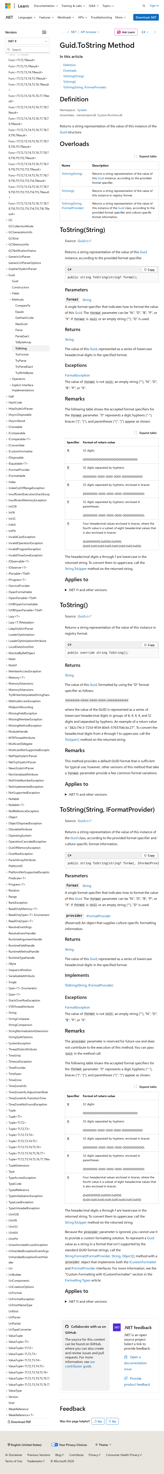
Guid (63, 132)
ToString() (69, 82)
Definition (69, 65)
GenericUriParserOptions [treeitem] (25, 263)
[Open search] (144, 6)
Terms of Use (13, 1461)
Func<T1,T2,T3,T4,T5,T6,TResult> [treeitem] (29, 87)
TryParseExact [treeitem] (24, 366)
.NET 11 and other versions (88, 589)
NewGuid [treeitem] (21, 324)
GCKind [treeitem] (13, 238)
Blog (58, 1455)
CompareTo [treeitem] (22, 305)
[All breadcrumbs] (63, 32)
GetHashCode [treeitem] (24, 318)
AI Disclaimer (13, 1455)
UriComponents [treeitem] (19, 1280)
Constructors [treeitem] (20, 287)
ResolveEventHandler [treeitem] (22, 933)
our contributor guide (80, 1363)
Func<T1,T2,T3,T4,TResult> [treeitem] (26, 72)
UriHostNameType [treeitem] (20, 1305)
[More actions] (155, 32)
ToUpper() (72, 739)
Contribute (76, 1455)
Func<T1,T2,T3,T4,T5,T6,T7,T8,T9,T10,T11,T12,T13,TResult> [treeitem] (29, 166)
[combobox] (27, 41)
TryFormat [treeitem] (22, 354)
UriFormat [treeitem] (15, 1293)
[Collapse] (44, 32)
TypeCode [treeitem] (15, 1184)
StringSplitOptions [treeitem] (21, 1037)
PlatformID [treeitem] (16, 866)
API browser (89, 32)
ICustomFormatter (142, 1262)
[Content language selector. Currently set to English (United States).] (24, 1444)
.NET (73, 32)
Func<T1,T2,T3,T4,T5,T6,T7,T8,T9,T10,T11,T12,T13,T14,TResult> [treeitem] (29, 178)
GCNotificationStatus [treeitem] (22, 250)
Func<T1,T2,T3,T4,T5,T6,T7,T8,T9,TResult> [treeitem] (29, 121)
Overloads (69, 70)
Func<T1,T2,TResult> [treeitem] (22, 60)
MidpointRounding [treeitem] (21, 707)
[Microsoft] (8, 6)
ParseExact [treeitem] (22, 336)
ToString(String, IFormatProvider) (84, 87)
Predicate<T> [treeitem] (17, 878)
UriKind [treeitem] (13, 1311)
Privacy (93, 1455)
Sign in (154, 5)
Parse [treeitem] (18, 330)
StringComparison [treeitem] (20, 1025)
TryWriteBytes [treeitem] (24, 373)
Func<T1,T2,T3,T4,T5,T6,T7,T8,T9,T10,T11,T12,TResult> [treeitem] (29, 155)
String (86, 299)
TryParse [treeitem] (20, 360)
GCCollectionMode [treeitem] (21, 226)
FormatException (77, 375)
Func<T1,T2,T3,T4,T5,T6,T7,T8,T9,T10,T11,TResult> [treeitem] (29, 144)
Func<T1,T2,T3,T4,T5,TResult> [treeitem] (28, 78)
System (82, 110)
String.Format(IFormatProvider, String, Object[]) (100, 1256)
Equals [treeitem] (19, 312)
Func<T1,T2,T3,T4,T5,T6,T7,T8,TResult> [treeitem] (29, 109)
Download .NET (146, 17)
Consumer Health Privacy (122, 1455)
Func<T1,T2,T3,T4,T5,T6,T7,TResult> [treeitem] (29, 98)
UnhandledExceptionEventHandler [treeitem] (28, 1259)
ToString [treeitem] (21, 348)
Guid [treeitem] (15, 281)
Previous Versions (38, 1455)
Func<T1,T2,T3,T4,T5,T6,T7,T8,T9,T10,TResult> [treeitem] (29, 132)
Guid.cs (83, 240)
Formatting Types (78, 1280)
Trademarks (34, 1461)
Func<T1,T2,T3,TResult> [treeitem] (24, 66)
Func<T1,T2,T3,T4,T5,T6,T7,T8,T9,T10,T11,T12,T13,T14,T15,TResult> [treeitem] (29, 192)
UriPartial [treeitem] (14, 1323)
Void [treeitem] (11, 1403)
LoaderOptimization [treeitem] (21, 634)
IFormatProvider (98, 916)
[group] (112, 863)
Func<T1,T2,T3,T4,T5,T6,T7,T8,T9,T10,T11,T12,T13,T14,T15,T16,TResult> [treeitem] (29, 208)
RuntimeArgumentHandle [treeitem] (25, 939)
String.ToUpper (76, 568)
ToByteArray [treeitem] (23, 342)
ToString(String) (73, 76)
